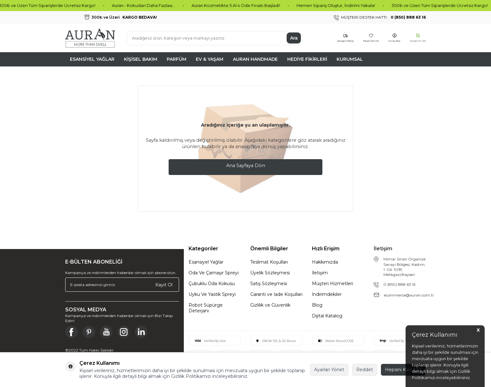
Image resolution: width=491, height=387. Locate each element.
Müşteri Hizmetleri (332, 283)
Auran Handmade (255, 59)
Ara (294, 38)
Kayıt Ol (163, 284)
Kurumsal (350, 59)
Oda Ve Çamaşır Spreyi (214, 273)
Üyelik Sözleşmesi (270, 273)
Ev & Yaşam (209, 59)
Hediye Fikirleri (307, 59)
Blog (317, 305)
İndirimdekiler (327, 294)
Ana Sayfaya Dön (245, 165)
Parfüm (176, 59)
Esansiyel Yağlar (92, 59)
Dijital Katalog (327, 316)
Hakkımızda (325, 262)
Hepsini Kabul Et (403, 369)
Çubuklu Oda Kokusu (212, 283)
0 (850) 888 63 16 (399, 284)
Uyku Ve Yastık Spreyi (212, 294)
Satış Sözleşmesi (268, 283)
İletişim (320, 273)
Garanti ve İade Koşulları (276, 294)
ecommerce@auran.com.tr (409, 295)
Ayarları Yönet (329, 369)
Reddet (364, 369)
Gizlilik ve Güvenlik (270, 305)
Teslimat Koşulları (269, 262)
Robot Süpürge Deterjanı (206, 308)
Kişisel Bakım (140, 59)
